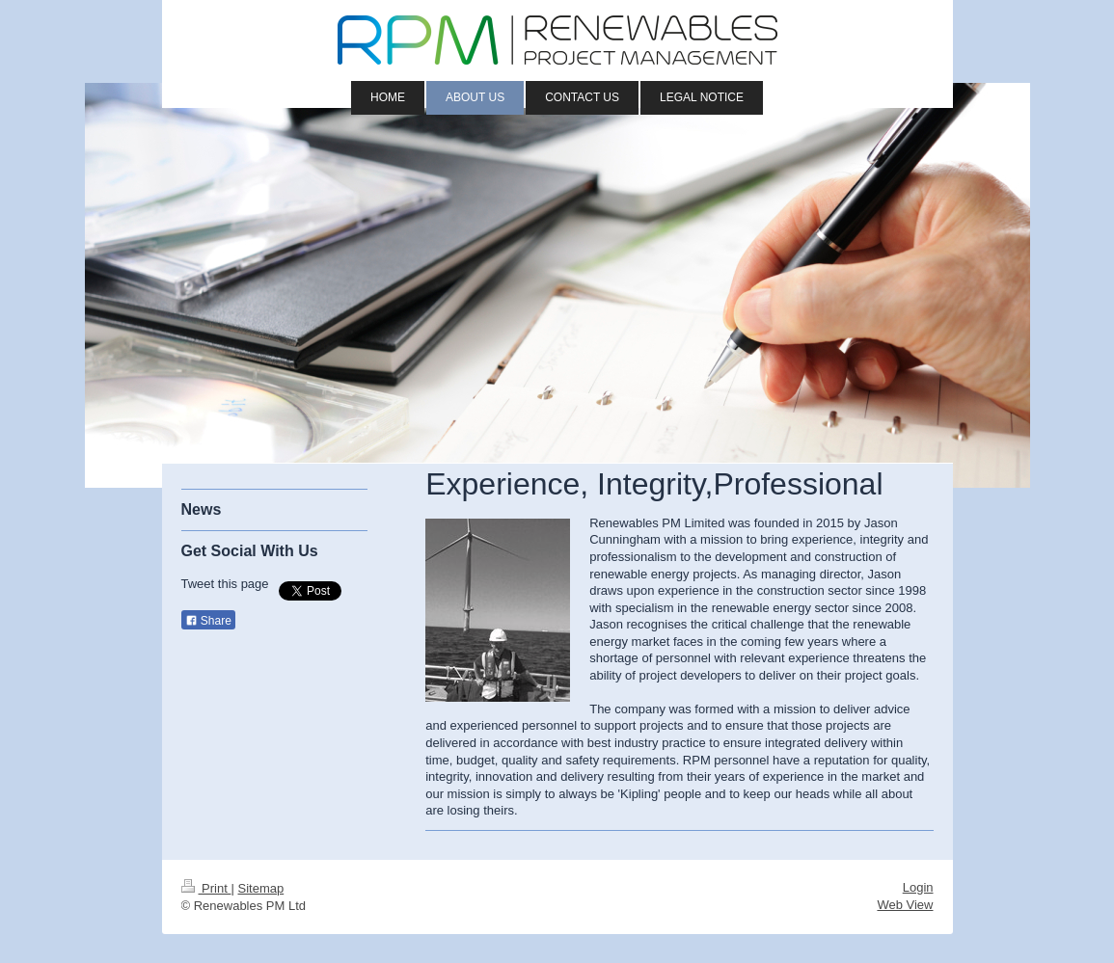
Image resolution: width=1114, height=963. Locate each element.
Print (206, 888)
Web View (905, 904)
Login (918, 887)
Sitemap (260, 888)
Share (208, 621)
